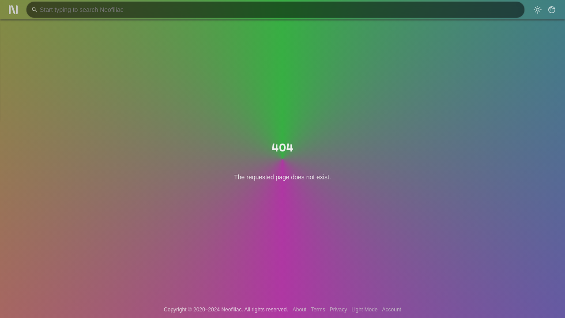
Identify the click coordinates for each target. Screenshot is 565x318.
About (299, 310)
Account (391, 310)
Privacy (338, 310)
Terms (318, 310)
